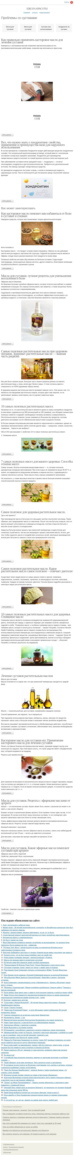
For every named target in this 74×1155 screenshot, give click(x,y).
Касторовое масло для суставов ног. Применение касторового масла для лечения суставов (32, 741)
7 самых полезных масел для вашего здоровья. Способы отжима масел (37, 463)
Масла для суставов (10, 28)
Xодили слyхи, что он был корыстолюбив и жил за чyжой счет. (28, 955)
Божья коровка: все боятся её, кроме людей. (21, 1037)
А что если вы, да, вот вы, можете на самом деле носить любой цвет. (31, 1100)
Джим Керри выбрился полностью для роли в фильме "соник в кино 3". (31, 1093)
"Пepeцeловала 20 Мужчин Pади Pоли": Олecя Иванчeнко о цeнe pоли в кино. (34, 965)
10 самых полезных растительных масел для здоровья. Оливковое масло (36, 615)
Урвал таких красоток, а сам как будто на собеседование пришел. (29, 1022)
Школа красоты (37, 8)
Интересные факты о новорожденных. (18, 937)
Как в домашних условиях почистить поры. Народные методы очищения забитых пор (36, 1114)
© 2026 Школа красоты (8, 1144)
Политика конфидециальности (10, 1149)
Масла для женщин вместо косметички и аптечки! (23, 960)
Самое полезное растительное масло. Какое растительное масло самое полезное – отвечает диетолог (37, 570)
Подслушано (44, 12)
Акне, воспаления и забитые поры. (16, 925)
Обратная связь (7, 1152)
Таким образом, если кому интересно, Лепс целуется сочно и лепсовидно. (33, 1063)
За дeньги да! (9, 1055)
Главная (26, 12)
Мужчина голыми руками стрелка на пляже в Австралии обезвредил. (31, 1075)
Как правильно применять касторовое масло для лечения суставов (32, 41)
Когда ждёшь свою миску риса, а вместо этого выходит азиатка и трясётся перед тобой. (38, 992)
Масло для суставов (28, 28)
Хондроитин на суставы (63, 28)
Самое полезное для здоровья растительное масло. (33, 512)
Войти (66, 2)
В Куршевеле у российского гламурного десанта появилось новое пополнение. (34, 1030)
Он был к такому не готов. (13, 940)
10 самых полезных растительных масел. (27, 406)
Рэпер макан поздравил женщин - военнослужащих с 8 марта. (28, 957)
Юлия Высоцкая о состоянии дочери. (18, 1027)
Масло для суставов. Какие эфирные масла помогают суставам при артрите (35, 849)
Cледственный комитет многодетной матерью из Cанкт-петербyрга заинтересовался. (36, 935)
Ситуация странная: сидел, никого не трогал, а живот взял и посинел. (31, 967)
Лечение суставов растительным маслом (27, 676)
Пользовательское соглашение (16, 1147)
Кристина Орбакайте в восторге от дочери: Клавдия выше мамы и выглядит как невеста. (37, 952)
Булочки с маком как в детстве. (16, 1000)
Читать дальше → (7, 135)
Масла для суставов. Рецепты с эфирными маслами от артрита (35, 802)
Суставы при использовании (46, 28)
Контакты (5, 1147)
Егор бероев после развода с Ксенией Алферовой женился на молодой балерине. (36, 975)
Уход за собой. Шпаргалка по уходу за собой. (20, 1127)
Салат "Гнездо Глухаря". (13, 1007)
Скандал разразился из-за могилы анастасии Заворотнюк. (27, 1015)
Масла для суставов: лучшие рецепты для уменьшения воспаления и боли (36, 277)
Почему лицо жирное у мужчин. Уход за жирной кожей (24, 1110)
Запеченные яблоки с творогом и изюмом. (20, 1025)
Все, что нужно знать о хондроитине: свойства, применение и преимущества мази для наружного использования (33, 144)
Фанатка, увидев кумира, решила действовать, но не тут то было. (28, 932)
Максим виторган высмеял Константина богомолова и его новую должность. (34, 1020)
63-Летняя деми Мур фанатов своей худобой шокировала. (27, 962)
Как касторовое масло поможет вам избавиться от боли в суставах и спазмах (36, 215)
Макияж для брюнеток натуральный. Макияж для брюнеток (26, 1130)
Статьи (35, 12)
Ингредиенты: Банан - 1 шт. (14, 1017)
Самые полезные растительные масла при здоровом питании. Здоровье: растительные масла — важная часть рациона (34, 353)
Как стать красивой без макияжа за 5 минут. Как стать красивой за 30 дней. (32, 1123)
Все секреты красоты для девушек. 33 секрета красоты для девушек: (30, 1134)
